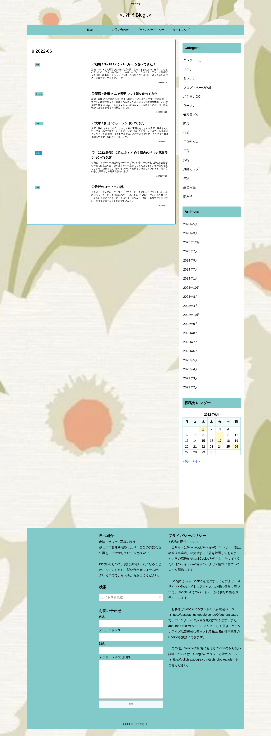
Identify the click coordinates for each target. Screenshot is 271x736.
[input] (131, 597)
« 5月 (186, 461)
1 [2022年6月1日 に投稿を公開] (203, 429)
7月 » (196, 461)
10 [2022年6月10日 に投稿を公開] (220, 435)
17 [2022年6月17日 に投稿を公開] (220, 440)
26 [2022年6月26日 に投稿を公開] (236, 446)
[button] (160, 597)
